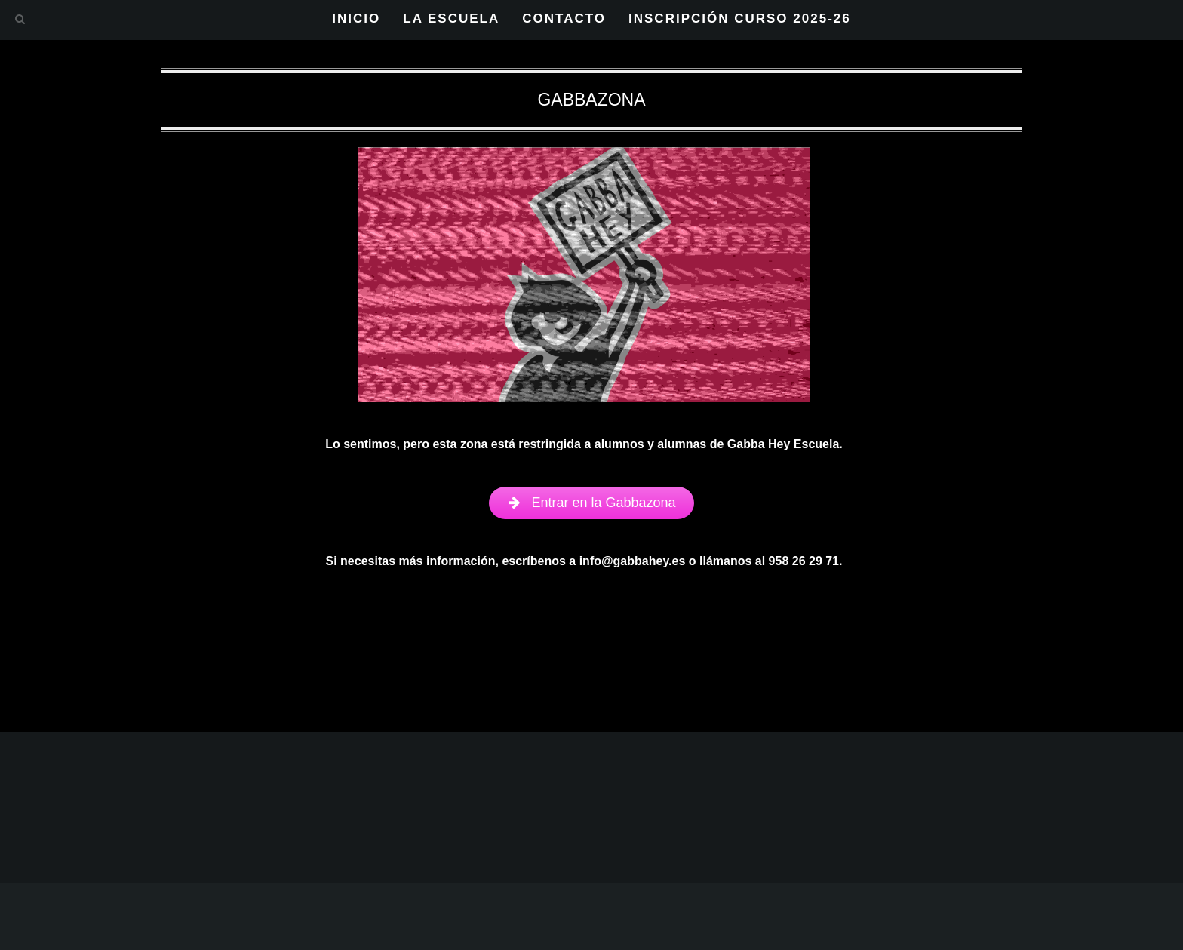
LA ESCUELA (451, 18)
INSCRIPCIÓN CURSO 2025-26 (739, 18)
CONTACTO (564, 18)
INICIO (356, 18)
